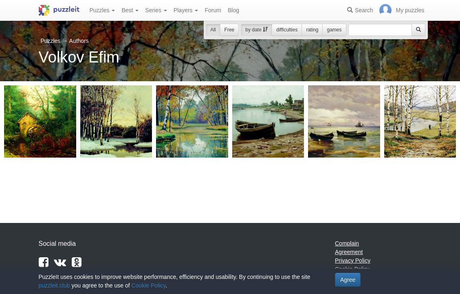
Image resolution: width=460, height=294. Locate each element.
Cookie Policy (149, 285)
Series (156, 10)
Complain (347, 243)
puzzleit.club (54, 285)
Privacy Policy (352, 260)
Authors (79, 41)
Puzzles (102, 10)
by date (256, 30)
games (334, 30)
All (213, 30)
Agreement (349, 252)
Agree (347, 279)
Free (229, 30)
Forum (213, 10)
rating (312, 30)
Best (130, 10)
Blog (233, 10)
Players (186, 10)
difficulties (286, 30)
